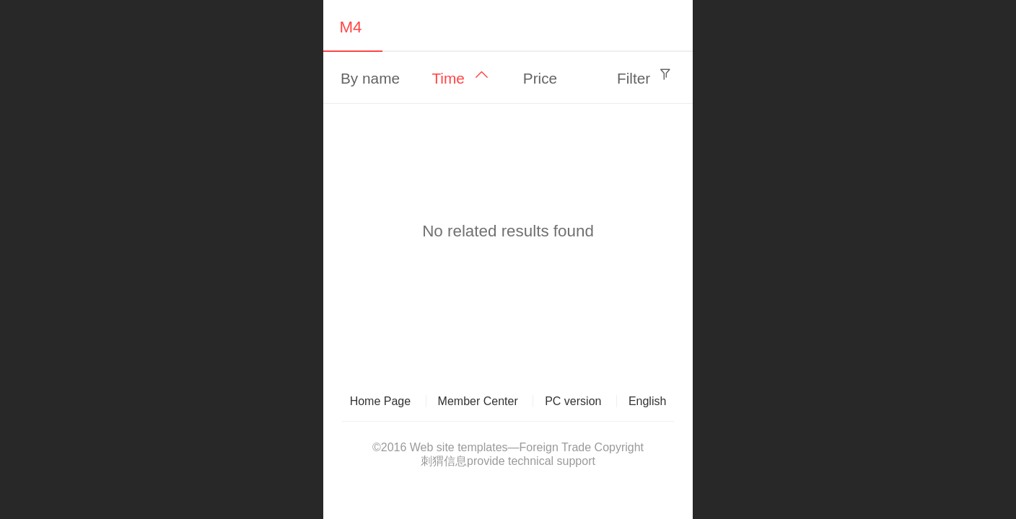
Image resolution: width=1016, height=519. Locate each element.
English (647, 401)
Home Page (380, 401)
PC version (573, 401)
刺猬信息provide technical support (508, 461)
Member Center (478, 401)
